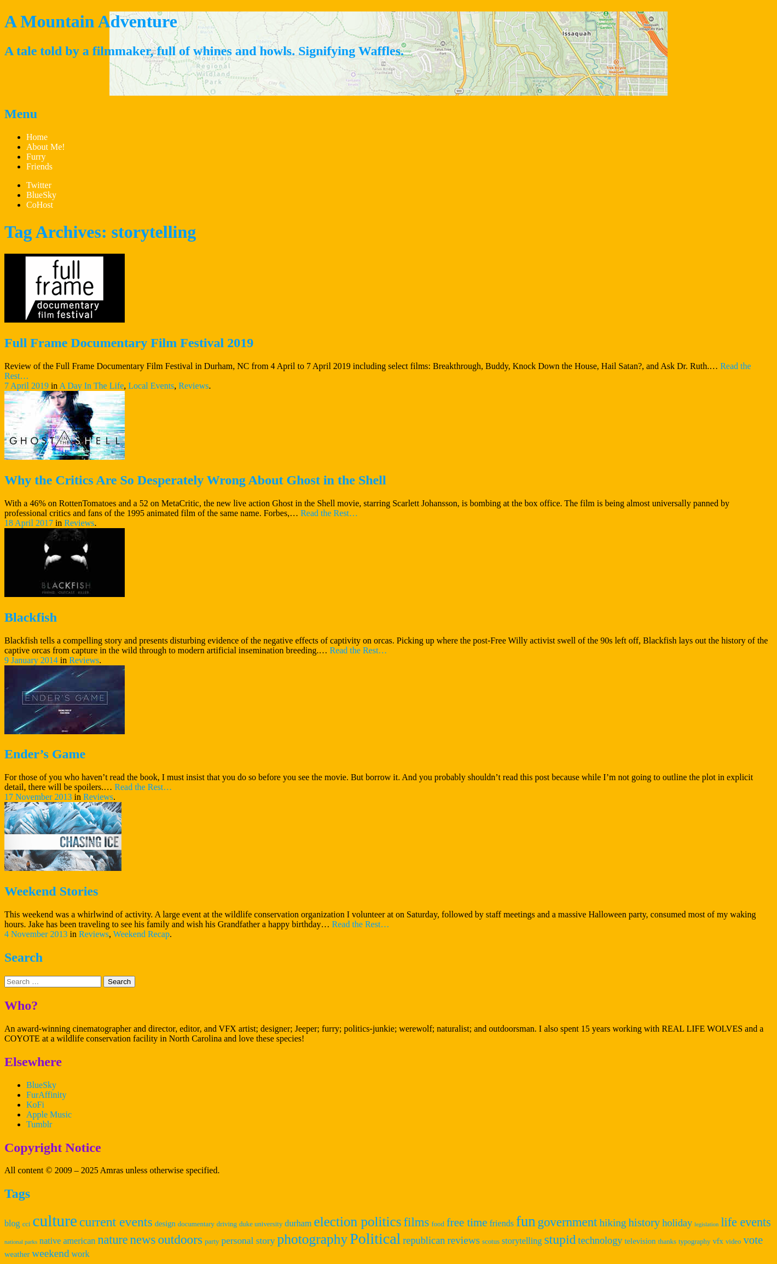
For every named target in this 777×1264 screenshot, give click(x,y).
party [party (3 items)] (212, 1241)
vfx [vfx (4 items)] (717, 1241)
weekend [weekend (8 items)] (50, 1253)
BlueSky (41, 1085)
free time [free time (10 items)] (467, 1222)
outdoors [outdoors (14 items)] (180, 1239)
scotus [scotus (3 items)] (491, 1241)
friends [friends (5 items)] (501, 1223)
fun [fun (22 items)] (525, 1221)
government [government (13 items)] (568, 1222)
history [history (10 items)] (644, 1222)
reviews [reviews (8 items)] (463, 1240)
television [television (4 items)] (640, 1241)
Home (37, 137)
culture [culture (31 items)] (55, 1221)
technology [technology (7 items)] (600, 1240)
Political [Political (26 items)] (375, 1238)
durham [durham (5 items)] (298, 1223)
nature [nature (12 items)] (112, 1240)
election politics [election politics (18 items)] (358, 1221)
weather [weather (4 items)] (17, 1254)
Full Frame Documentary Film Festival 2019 (128, 343)
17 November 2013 (38, 796)
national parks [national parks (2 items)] (20, 1242)
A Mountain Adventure (90, 21)
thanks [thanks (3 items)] (667, 1241)
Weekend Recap (141, 934)
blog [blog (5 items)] (12, 1223)
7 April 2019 (26, 385)
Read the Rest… (329, 513)
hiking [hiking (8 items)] (612, 1222)
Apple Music (49, 1114)
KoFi (35, 1104)
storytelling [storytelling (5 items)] (522, 1240)
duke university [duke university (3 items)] (260, 1224)
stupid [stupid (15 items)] (560, 1239)
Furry (36, 156)
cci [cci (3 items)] (26, 1224)
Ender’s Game (44, 754)
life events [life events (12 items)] (745, 1222)
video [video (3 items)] (733, 1241)
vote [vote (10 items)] (753, 1240)
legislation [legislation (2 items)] (706, 1224)
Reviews (193, 385)
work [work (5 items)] (80, 1254)
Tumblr (39, 1124)
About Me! (45, 146)
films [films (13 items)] (417, 1222)
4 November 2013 (36, 934)
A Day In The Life (91, 385)
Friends (39, 166)
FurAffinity (46, 1094)
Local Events (151, 385)
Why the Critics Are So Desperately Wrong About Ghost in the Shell (195, 480)
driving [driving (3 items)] (227, 1224)
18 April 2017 (28, 523)
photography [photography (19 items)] (312, 1239)
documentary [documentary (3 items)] (196, 1224)
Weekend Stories (51, 891)
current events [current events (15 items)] (116, 1222)
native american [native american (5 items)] (67, 1240)
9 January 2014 (31, 660)
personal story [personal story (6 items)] (248, 1241)
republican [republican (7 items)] (424, 1240)
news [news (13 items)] (143, 1240)
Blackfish (30, 617)
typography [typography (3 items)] (694, 1241)
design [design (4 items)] (165, 1223)
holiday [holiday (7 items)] (677, 1223)
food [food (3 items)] (437, 1224)
